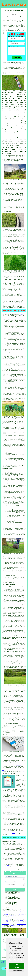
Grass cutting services (14, 853)
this (9, 761)
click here (18, 765)
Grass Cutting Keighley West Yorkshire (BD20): (14, 16)
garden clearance (20, 911)
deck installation (6, 920)
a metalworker (12, 925)
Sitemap (3, 961)
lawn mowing (15, 327)
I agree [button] (16, 964)
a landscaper (10, 915)
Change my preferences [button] (16, 970)
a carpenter (16, 916)
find (7, 843)
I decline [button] (17, 967)
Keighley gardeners (21, 775)
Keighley (22, 314)
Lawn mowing (5, 314)
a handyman (16, 919)
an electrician (20, 914)
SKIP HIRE (17, 922)
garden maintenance (21, 924)
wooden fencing (5, 924)
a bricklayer (5, 922)
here (13, 767)
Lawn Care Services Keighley (10, 869)
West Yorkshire (16, 805)
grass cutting (5, 324)
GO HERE (13, 833)
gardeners (17, 921)
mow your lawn (19, 95)
